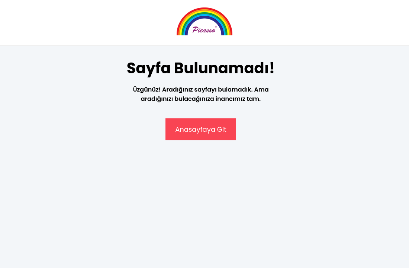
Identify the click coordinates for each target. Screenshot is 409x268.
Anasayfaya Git (200, 129)
